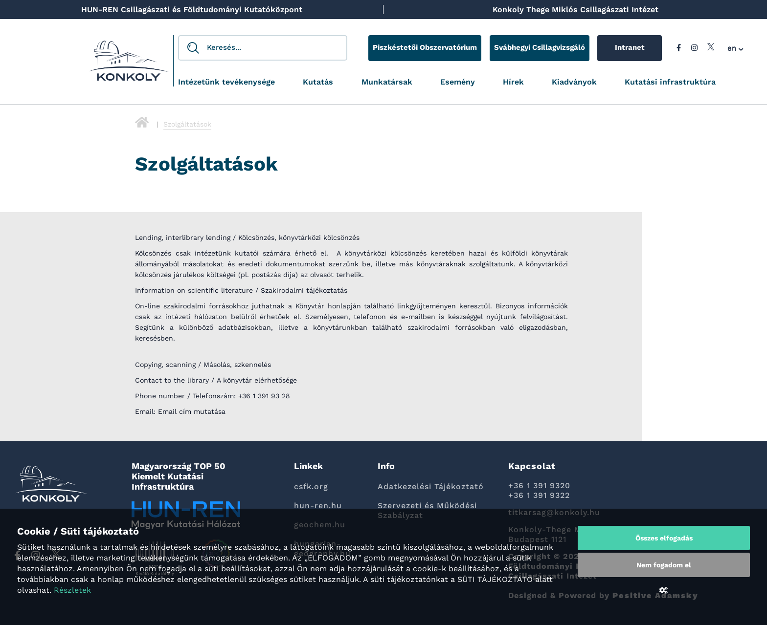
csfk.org (311, 486)
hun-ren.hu (318, 505)
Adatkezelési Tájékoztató (431, 486)
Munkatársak (386, 82)
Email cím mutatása (192, 411)
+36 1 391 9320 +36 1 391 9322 (539, 490)
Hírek (513, 82)
